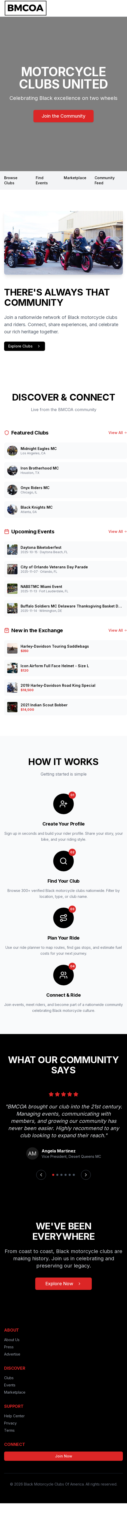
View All (117, 432)
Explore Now (63, 1283)
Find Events (42, 180)
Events (9, 1385)
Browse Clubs (10, 180)
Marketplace (75, 178)
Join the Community (63, 116)
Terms (9, 1430)
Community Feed (105, 180)
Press (9, 1347)
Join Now (63, 1456)
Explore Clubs (24, 346)
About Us (12, 1340)
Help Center (14, 1416)
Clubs (9, 1378)
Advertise (12, 1354)
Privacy (10, 1423)
